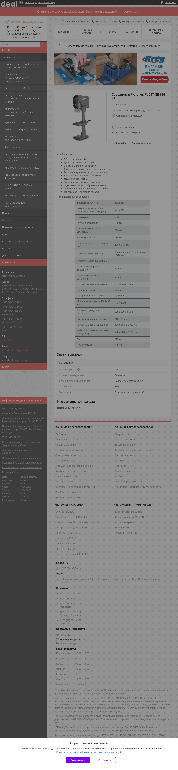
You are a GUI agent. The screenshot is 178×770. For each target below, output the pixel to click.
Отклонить (104, 760)
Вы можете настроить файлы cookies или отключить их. (87, 752)
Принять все (78, 760)
